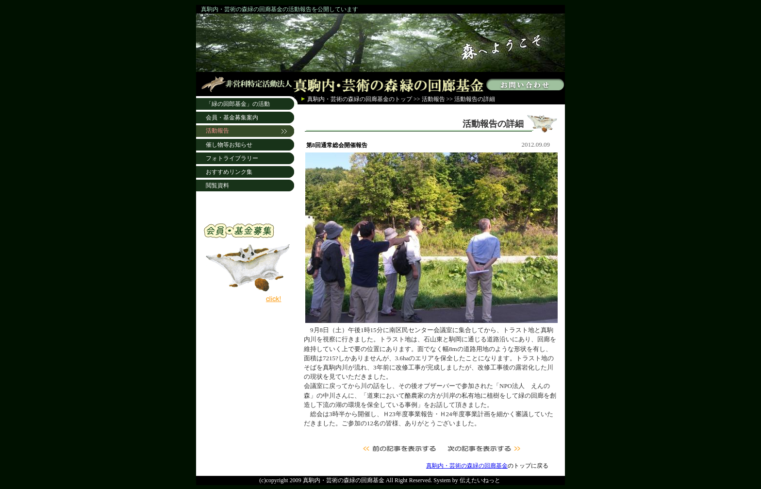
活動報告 (433, 99)
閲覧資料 (217, 185)
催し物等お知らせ (229, 144)
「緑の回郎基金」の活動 (238, 104)
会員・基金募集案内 (232, 117)
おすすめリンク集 (229, 172)
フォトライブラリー (232, 158)
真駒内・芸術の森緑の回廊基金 (348, 99)
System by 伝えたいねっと (466, 480)
